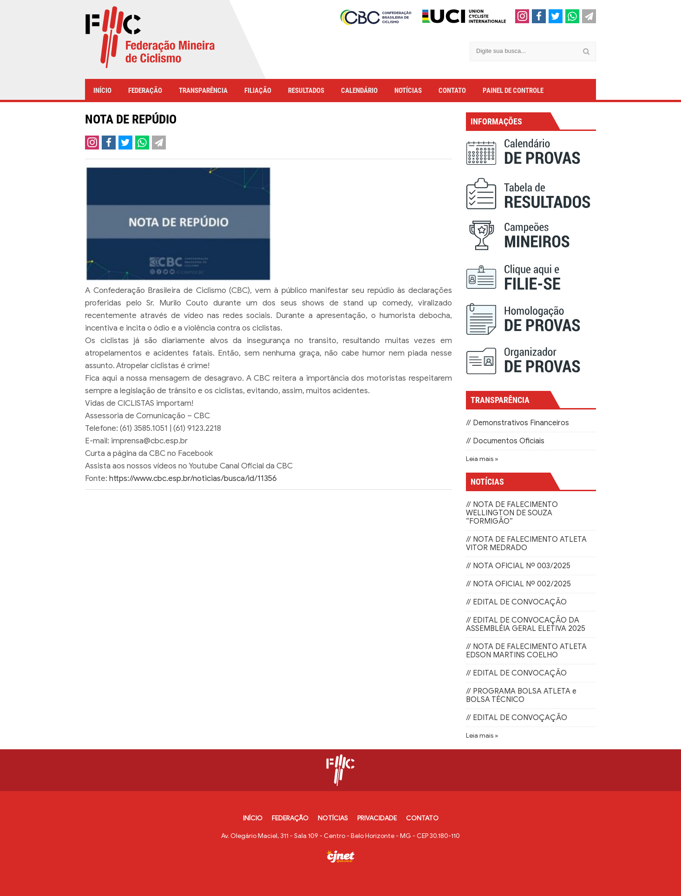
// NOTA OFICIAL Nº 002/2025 (518, 584)
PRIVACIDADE (377, 818)
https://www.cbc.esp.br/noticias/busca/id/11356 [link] (193, 478)
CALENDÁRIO (359, 90)
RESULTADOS (306, 90)
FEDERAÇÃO (145, 90)
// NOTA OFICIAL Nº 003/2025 (518, 566)
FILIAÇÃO (257, 90)
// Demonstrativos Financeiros (517, 423)
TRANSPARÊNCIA (203, 90)
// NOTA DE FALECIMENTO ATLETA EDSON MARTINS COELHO (526, 651)
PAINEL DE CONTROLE (513, 90)
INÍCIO (102, 90)
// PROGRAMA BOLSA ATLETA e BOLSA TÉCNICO (521, 695)
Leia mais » (482, 459)
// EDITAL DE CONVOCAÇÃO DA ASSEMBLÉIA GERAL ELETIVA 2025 (525, 624)
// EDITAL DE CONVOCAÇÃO (516, 602)
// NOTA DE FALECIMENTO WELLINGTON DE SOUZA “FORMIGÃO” (512, 513)
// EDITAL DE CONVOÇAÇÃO (516, 717)
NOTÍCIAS (408, 90)
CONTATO (452, 90)
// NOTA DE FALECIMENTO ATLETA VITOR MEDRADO (526, 543)
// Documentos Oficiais (505, 441)
